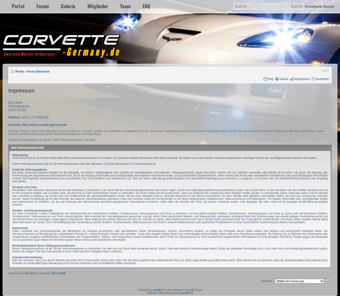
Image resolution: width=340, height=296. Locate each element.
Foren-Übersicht (38, 71)
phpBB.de (187, 292)
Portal (18, 6)
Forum (42, 6)
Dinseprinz (31, 273)
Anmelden (322, 79)
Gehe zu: (267, 280)
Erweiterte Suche (319, 7)
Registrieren (302, 79)
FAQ (146, 6)
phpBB (157, 290)
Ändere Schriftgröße (325, 70)
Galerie (68, 6)
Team (125, 6)
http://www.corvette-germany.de (44, 125)
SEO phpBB (58, 273)
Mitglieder (97, 6)
